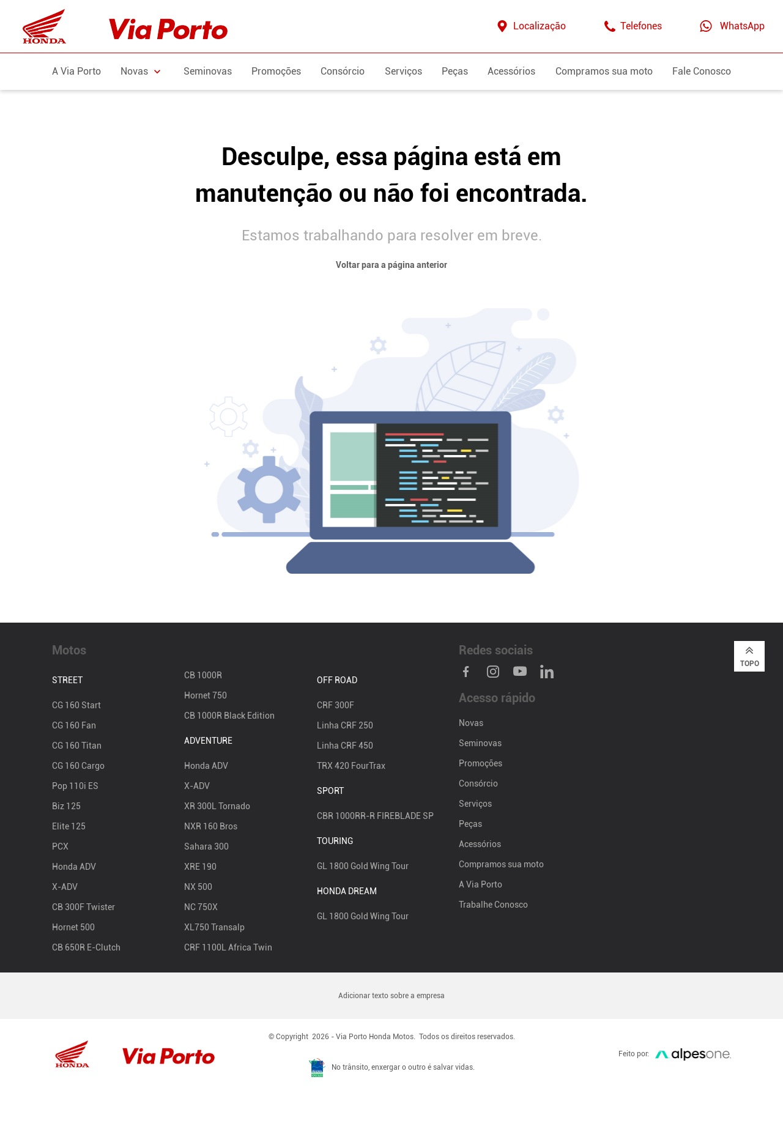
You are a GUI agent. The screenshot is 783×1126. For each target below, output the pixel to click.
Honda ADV (74, 867)
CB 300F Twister (83, 907)
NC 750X (201, 907)
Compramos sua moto (604, 71)
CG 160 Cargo (78, 766)
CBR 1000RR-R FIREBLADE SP (375, 816)
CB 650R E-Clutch (86, 947)
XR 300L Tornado (217, 806)
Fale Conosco (701, 71)
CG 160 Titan (77, 745)
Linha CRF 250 (345, 725)
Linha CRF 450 (345, 745)
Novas (471, 723)
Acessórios (511, 71)
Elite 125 (69, 826)
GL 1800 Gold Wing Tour (363, 866)
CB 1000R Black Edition (229, 715)
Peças (455, 71)
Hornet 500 (73, 927)
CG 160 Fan (74, 725)
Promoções (276, 71)
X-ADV (65, 887)
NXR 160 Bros (210, 826)
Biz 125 (66, 806)
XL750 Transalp (214, 927)
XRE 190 (200, 867)
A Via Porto (76, 71)
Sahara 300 (206, 846)
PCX (60, 846)
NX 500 (198, 887)
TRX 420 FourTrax (351, 766)
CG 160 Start (76, 705)
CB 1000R (203, 675)
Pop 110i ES (75, 786)
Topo (749, 655)
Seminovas (208, 71)
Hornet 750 (205, 695)
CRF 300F (335, 705)
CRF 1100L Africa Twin (228, 947)
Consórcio (343, 71)
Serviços (403, 71)
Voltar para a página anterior (391, 265)
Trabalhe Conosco (493, 904)
